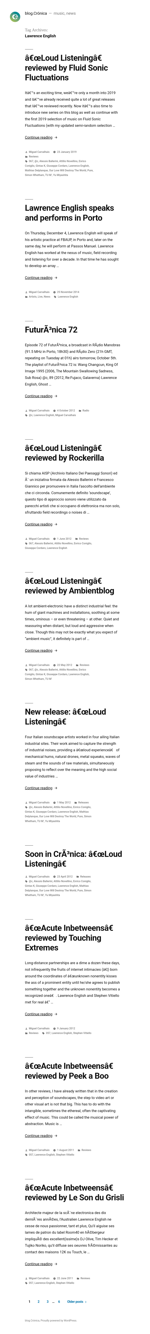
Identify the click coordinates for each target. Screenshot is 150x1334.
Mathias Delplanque (36, 170)
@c (36, 161)
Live (40, 296)
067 (31, 161)
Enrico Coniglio (82, 543)
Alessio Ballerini (48, 161)
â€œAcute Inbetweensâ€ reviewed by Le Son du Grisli (74, 1192)
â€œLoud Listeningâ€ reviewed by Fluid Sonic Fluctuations (66, 67)
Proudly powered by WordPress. (59, 1320)
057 (48, 1033)
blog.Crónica (36, 13)
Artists (33, 296)
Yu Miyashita (60, 175)
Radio (86, 410)
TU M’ (48, 175)
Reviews (33, 156)
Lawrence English (79, 165)
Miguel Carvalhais (39, 151)
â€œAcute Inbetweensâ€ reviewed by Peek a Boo (71, 1071)
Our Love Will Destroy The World (67, 170)
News (47, 296)
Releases (83, 802)
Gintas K (40, 165)
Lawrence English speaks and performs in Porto (69, 212)
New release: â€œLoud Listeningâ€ (65, 716)
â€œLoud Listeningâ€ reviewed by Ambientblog (69, 585)
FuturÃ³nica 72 (51, 330)
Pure (90, 170)
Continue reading (41, 137)
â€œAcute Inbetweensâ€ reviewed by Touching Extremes (71, 937)
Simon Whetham (34, 175)
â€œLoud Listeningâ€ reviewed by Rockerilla (66, 453)
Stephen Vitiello (82, 1033)
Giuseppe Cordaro (57, 165)
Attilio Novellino (68, 161)
